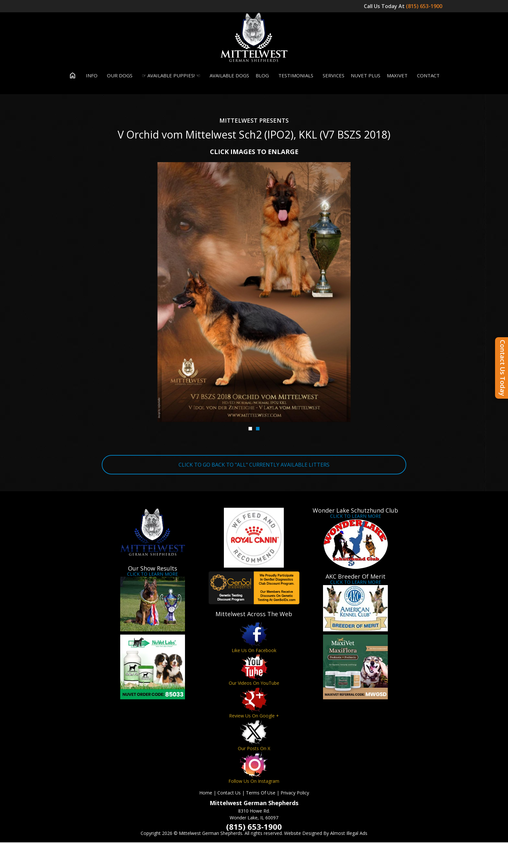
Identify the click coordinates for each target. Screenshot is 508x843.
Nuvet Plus (365, 75)
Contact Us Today (502, 368)
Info (90, 75)
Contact (427, 75)
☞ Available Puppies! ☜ (169, 75)
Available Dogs (228, 75)
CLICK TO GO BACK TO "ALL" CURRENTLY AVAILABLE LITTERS (254, 465)
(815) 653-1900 (425, 6)
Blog (262, 75)
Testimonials (294, 75)
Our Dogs (118, 75)
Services (332, 75)
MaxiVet (397, 75)
